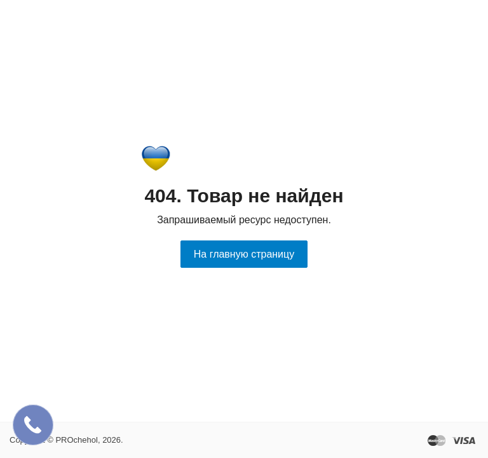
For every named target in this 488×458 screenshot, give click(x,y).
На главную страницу (244, 254)
